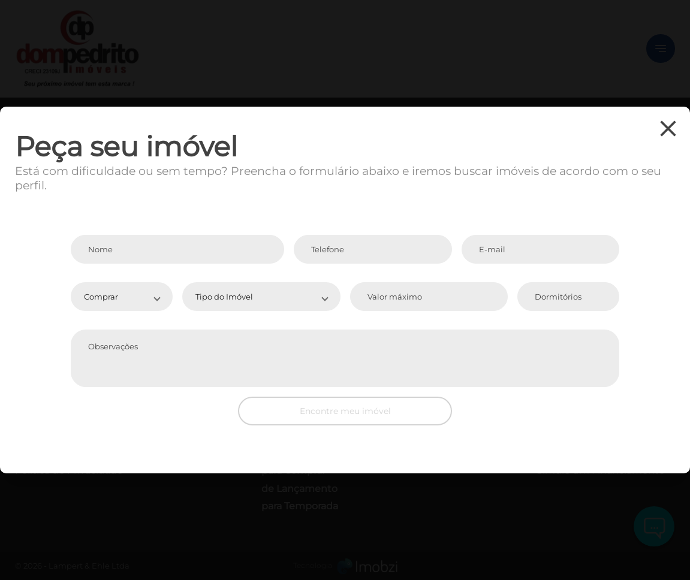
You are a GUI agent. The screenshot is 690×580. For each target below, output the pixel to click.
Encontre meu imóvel (345, 411)
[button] (122, 296)
